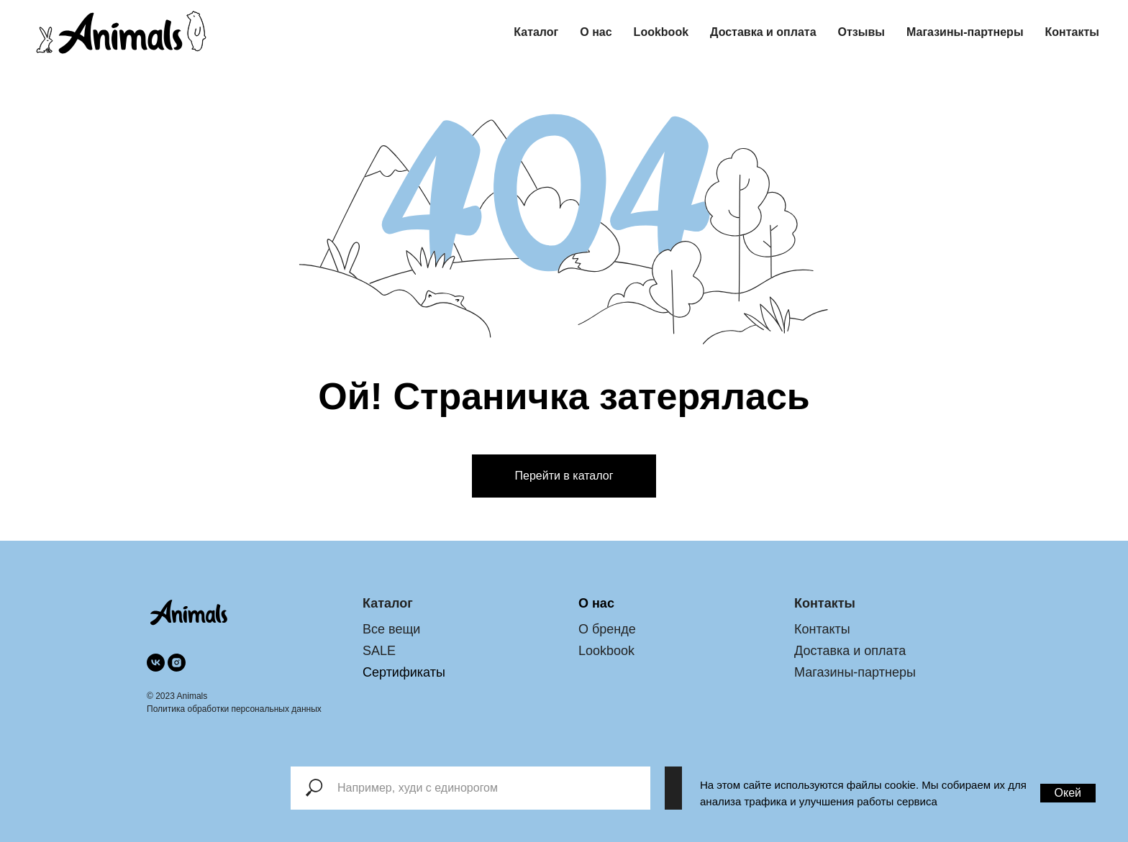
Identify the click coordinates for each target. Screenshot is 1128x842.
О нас (595, 32)
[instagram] (177, 663)
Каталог (536, 32)
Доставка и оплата (763, 32)
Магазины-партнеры (965, 32)
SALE (379, 651)
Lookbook (661, 32)
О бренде (607, 629)
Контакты (1072, 32)
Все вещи (391, 629)
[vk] (156, 663)
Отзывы (861, 32)
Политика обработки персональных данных (234, 709)
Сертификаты (404, 672)
